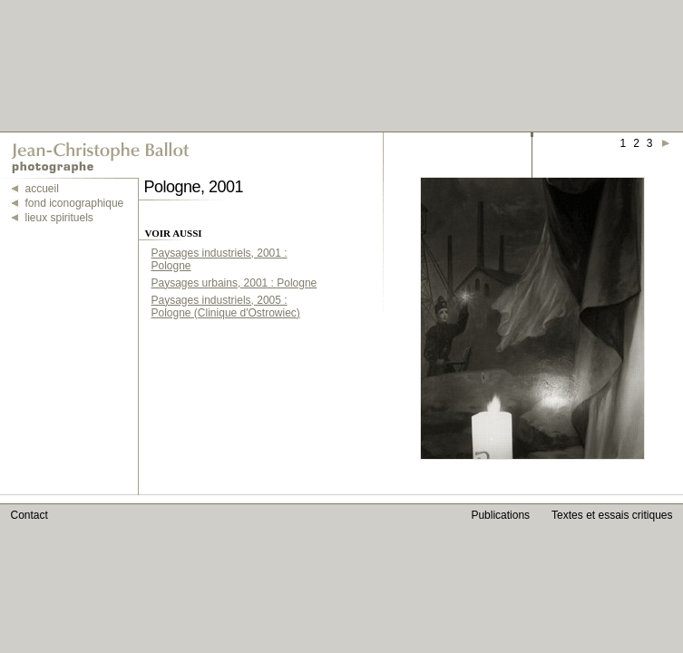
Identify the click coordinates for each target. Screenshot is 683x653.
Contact (29, 515)
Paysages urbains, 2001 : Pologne (234, 283)
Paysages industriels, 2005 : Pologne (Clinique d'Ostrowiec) (225, 306)
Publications (500, 515)
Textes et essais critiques (611, 515)
